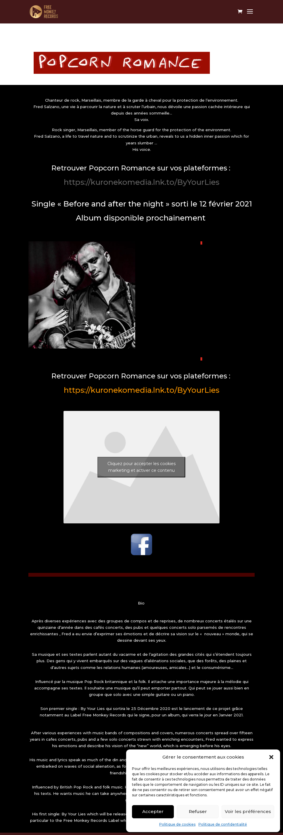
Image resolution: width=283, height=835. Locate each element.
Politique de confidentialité (222, 824)
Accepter (153, 811)
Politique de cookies (177, 824)
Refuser (198, 811)
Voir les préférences (248, 811)
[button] (271, 757)
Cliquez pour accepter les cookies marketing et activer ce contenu (141, 467)
